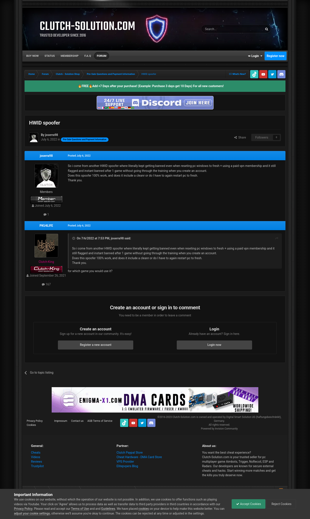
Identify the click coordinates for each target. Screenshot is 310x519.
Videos (35, 457)
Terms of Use (80, 508)
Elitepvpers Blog (127, 466)
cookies (143, 508)
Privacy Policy (35, 420)
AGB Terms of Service (99, 420)
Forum (101, 55)
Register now (275, 56)
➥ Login (255, 56)
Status (50, 55)
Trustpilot (37, 466)
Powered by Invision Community (219, 428)
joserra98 (46, 155)
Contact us (77, 420)
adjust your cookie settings (32, 513)
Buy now (32, 55)
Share (240, 137)
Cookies (31, 425)
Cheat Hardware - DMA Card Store (139, 457)
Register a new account (95, 345)
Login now (214, 345)
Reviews (36, 461)
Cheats (35, 452)
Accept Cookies (248, 504)
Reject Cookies (281, 504)
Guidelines (108, 508)
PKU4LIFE (46, 225)
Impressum (60, 420)
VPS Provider (125, 461)
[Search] (222, 29)
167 (46, 284)
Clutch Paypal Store (129, 452)
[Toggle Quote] (74, 238)
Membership (70, 55)
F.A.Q (87, 55)
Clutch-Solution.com (184, 417)
